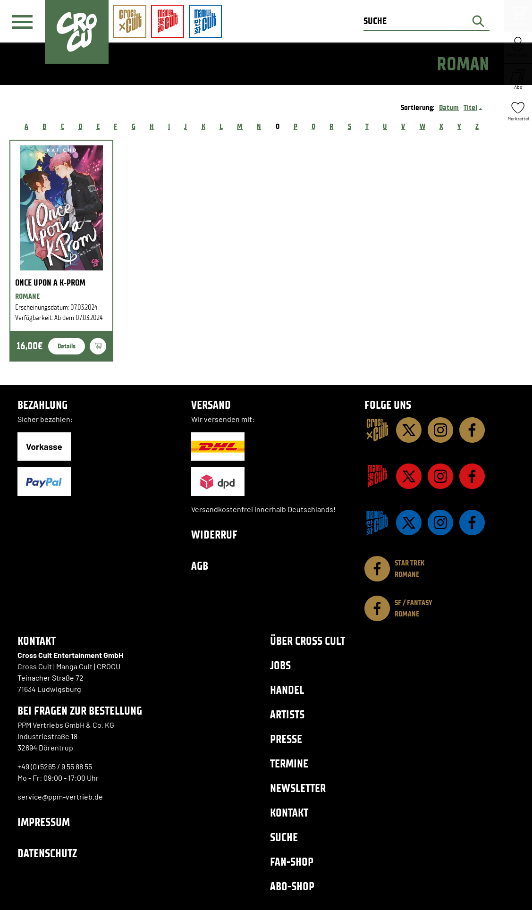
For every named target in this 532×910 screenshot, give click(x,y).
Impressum (43, 822)
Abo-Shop (292, 886)
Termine (289, 763)
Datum (449, 107)
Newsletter (298, 788)
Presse (286, 739)
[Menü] (22, 21)
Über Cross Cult (307, 641)
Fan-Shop (291, 861)
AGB (199, 566)
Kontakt (289, 812)
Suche (284, 837)
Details (67, 346)
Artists (287, 714)
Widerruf (214, 534)
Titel (470, 107)
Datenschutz (47, 853)
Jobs (280, 665)
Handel (287, 690)
